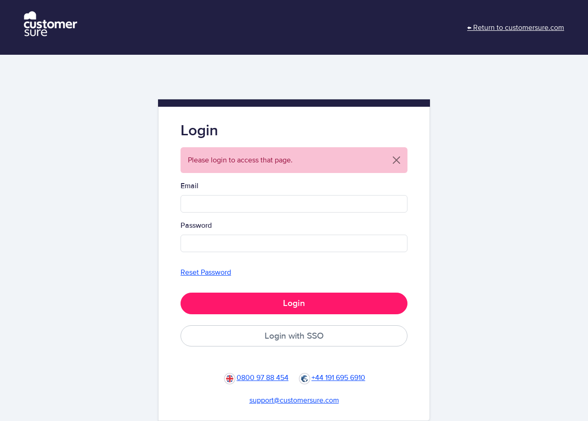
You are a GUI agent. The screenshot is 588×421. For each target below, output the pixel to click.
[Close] (396, 160)
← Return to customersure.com (515, 27)
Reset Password (206, 272)
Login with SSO (294, 335)
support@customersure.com (294, 400)
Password (196, 225)
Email (189, 185)
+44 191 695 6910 (338, 377)
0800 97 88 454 (262, 377)
